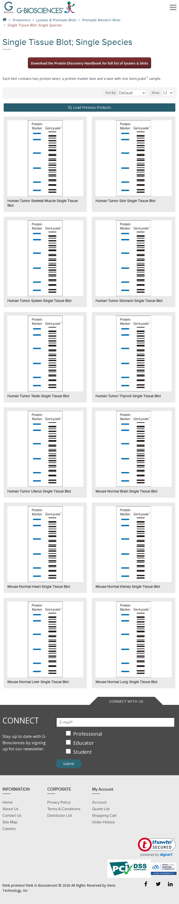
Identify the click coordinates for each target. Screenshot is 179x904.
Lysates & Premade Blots (56, 20)
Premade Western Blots (101, 20)
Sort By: (111, 93)
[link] (157, 847)
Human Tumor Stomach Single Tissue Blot (128, 301)
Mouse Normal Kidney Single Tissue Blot (127, 586)
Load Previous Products (92, 107)
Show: (156, 93)
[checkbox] (115, 743)
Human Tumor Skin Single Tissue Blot (125, 201)
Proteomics (21, 20)
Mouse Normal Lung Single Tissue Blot (126, 682)
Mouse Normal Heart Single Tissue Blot (38, 586)
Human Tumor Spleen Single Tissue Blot (39, 301)
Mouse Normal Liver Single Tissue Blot (38, 682)
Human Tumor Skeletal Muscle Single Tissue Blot (42, 203)
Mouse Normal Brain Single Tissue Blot (126, 491)
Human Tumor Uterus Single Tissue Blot (39, 491)
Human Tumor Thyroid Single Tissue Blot (128, 396)
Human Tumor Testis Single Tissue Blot (38, 396)
